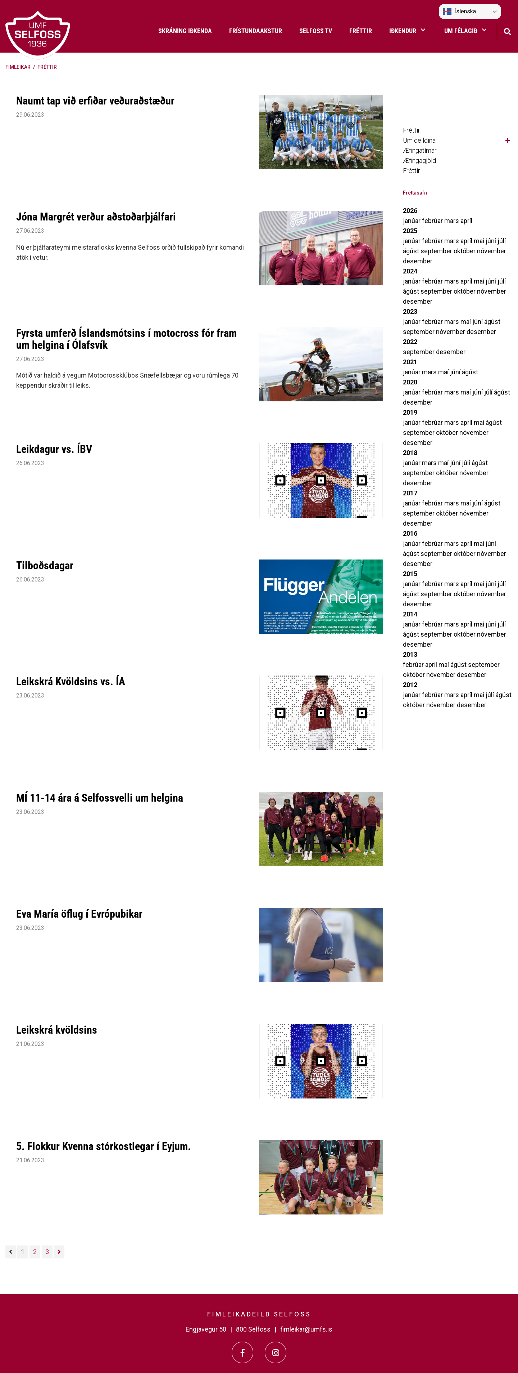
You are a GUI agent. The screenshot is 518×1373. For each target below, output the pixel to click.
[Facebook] (242, 1352)
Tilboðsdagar (44, 565)
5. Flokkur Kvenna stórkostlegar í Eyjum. (103, 1146)
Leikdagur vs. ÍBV (54, 449)
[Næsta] (59, 1251)
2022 (410, 342)
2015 (410, 574)
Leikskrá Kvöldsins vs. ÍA (70, 681)
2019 (410, 412)
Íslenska (459, 11)
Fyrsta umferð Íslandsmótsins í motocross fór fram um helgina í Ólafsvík (126, 339)
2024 (410, 271)
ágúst (412, 251)
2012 (410, 684)
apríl (466, 220)
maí (480, 241)
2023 (410, 311)
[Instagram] (275, 1352)
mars (452, 220)
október (465, 251)
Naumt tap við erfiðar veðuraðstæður (95, 100)
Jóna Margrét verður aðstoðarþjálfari (96, 216)
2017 (410, 493)
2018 (410, 452)
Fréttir (47, 67)
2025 (410, 231)
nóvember (491, 251)
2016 (410, 533)
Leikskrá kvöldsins (56, 1030)
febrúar (433, 220)
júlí (501, 241)
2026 (410, 210)
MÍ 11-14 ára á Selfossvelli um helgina (99, 798)
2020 (410, 382)
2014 (410, 614)
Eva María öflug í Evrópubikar (79, 914)
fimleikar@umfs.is (306, 1329)
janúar (412, 220)
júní (491, 241)
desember (417, 261)
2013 (410, 654)
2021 (410, 362)
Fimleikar (18, 67)
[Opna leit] (507, 30)
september (437, 251)
